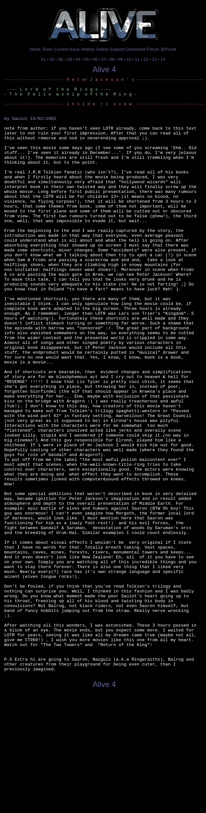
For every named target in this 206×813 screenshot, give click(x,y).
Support (117, 49)
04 (78, 59)
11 (137, 59)
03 (69, 59)
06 (95, 59)
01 (43, 59)
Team (47, 49)
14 (162, 59)
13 (154, 59)
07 (103, 59)
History (87, 49)
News (35, 49)
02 (51, 59)
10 (128, 59)
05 (86, 59)
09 (120, 59)
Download (135, 49)
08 (111, 59)
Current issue (67, 49)
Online (102, 49)
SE (60, 59)
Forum (153, 49)
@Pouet (168, 49)
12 (145, 59)
